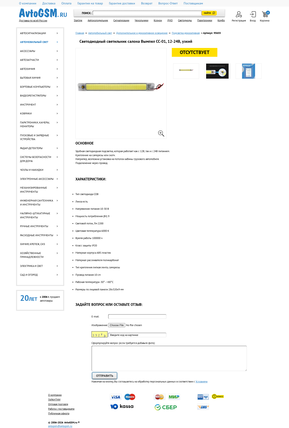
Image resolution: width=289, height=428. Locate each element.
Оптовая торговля (58, 404)
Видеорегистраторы (33, 95)
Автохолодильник (98, 20)
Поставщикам (193, 3)
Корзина (265, 16)
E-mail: (95, 316)
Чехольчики (141, 20)
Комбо (221, 20)
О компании (27, 3)
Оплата (66, 3)
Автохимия (27, 69)
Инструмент (28, 104)
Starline (78, 20)
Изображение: (100, 325)
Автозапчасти (29, 60)
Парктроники (204, 20)
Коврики (26, 113)
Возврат (146, 3)
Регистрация (239, 16)
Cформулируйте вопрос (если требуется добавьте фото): (123, 343)
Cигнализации (121, 20)
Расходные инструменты (36, 235)
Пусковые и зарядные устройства (34, 137)
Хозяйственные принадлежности (32, 255)
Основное (84, 143)
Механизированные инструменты (33, 189)
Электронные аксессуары (37, 179)
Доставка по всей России (33, 20)
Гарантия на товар (90, 3)
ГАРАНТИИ (54, 399)
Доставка (48, 3)
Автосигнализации (33, 33)
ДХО (170, 20)
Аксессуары (27, 51)
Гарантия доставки (122, 3)
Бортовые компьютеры (35, 86)
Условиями (201, 381)
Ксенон (158, 20)
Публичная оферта (58, 413)
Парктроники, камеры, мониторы (35, 124)
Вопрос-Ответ (168, 3)
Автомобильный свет (34, 42)
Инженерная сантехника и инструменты (36, 202)
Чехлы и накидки (31, 170)
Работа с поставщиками (61, 409)
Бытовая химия (30, 77)
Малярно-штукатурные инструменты (35, 215)
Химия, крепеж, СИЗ (32, 244)
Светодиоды (185, 20)
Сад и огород (29, 275)
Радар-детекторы (31, 148)
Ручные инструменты (34, 226)
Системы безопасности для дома (35, 159)
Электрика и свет (31, 266)
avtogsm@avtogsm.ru (60, 426)
